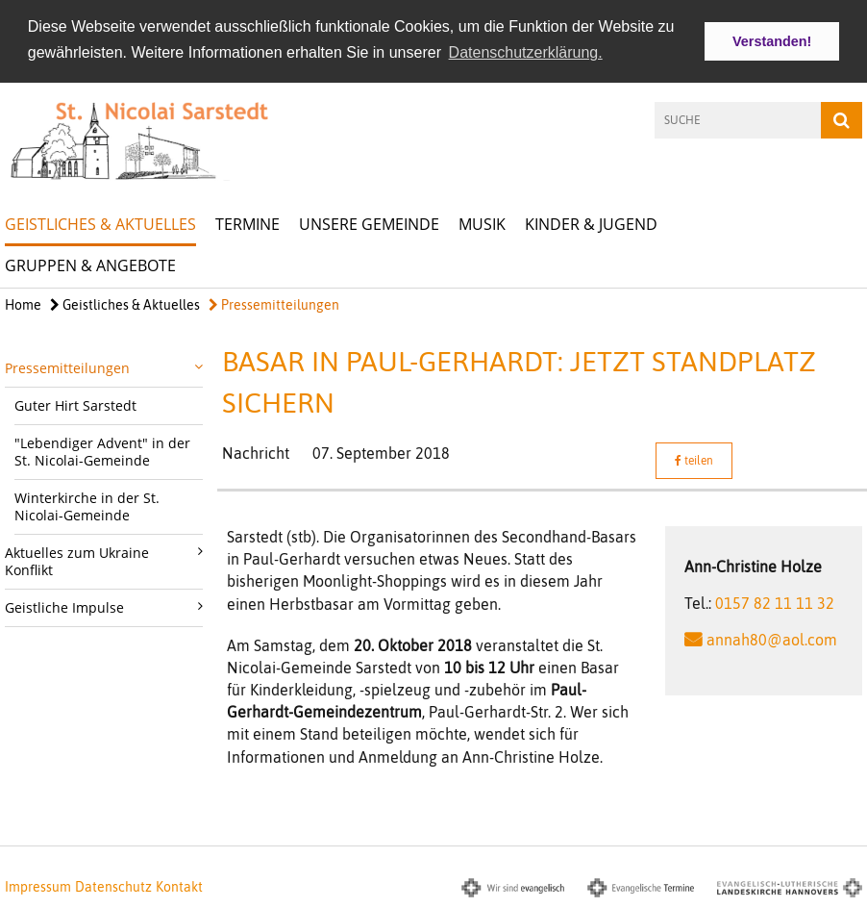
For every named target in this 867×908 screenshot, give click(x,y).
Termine (247, 222)
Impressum (38, 885)
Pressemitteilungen (274, 303)
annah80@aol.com (771, 637)
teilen (694, 459)
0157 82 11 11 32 (774, 601)
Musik (482, 222)
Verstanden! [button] (771, 41)
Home (23, 303)
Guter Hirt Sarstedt (75, 403)
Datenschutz (113, 885)
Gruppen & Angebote (90, 263)
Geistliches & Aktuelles (100, 222)
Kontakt (179, 885)
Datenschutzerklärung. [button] (526, 52)
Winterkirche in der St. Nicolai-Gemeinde (87, 504)
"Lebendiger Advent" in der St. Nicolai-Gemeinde (102, 449)
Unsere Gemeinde (369, 222)
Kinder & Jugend (591, 222)
